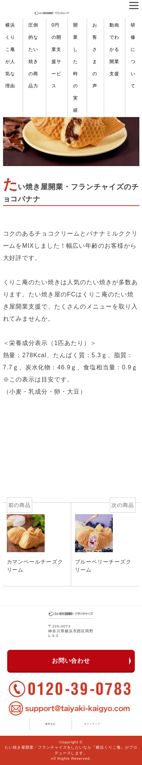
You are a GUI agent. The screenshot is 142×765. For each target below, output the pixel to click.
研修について (133, 55)
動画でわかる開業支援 (114, 49)
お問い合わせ (71, 660)
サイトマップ (92, 723)
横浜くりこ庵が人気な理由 (10, 55)
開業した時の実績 (75, 67)
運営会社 (50, 723)
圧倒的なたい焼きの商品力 (33, 55)
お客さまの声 (94, 55)
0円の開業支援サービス (56, 55)
